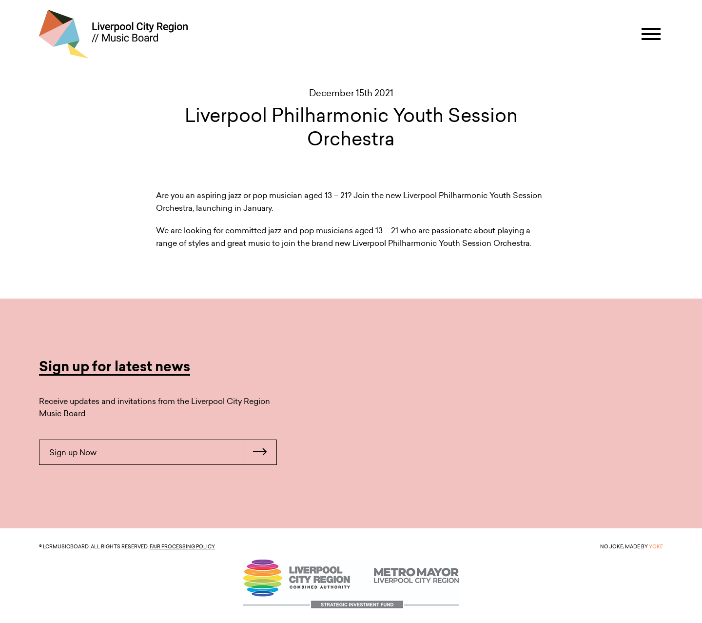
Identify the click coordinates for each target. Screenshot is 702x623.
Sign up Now (162, 452)
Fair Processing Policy (182, 546)
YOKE (656, 546)
